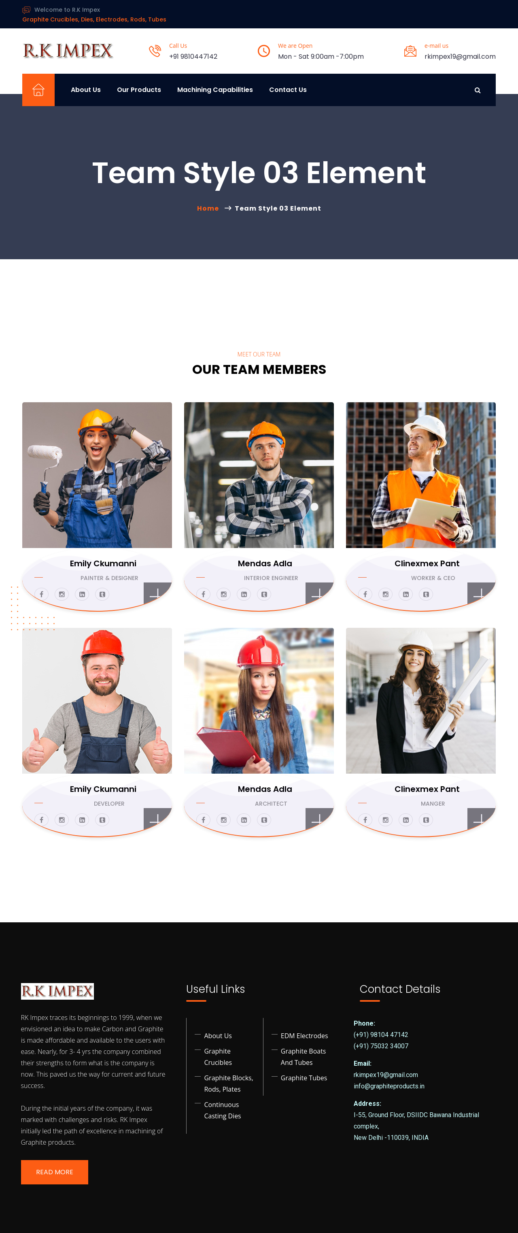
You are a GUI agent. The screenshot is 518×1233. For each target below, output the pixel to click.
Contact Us (288, 89)
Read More (54, 1172)
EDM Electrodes (304, 1035)
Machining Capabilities (215, 89)
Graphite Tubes (304, 1077)
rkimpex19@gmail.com (460, 56)
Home (209, 208)
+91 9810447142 (193, 56)
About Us (86, 89)
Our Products (139, 89)
